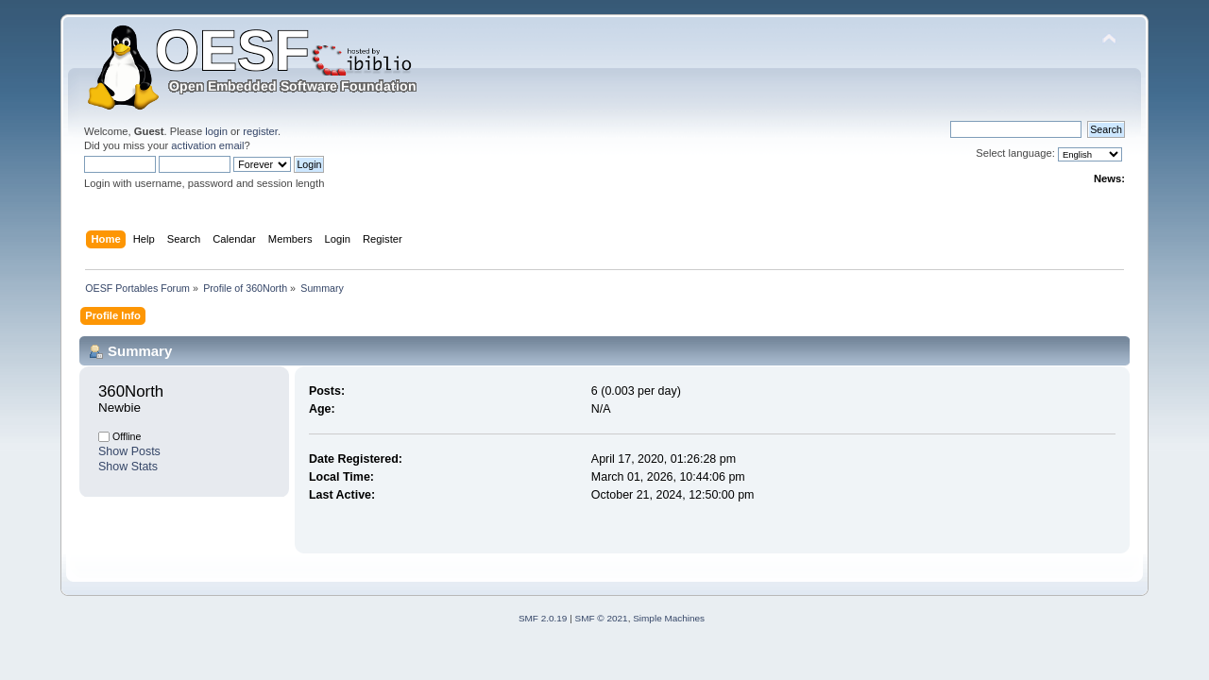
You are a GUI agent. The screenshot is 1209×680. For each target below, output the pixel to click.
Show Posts (129, 451)
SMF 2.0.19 (543, 618)
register (260, 131)
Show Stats (128, 466)
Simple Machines (669, 618)
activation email (207, 145)
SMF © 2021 (601, 618)
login (216, 131)
